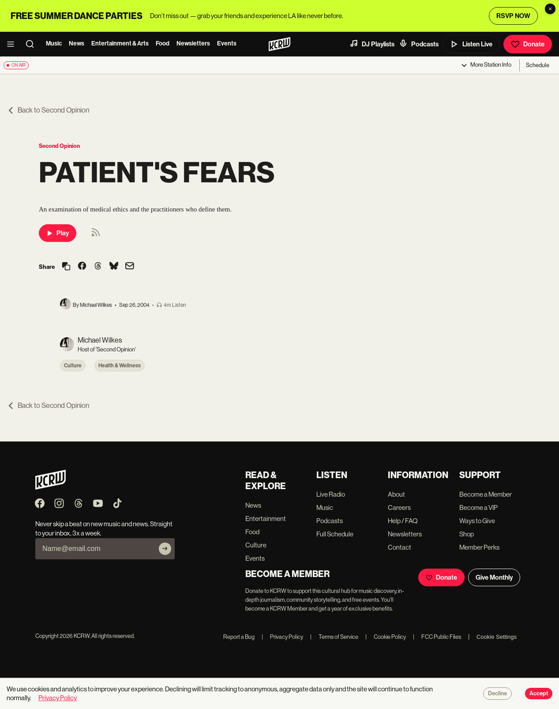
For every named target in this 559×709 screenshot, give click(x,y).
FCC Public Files (437, 637)
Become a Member (485, 494)
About (396, 494)
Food (162, 43)
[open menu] (13, 44)
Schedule (537, 65)
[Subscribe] (165, 549)
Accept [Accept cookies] (538, 693)
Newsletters (193, 43)
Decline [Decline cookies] (497, 693)
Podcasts (419, 43)
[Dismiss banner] (550, 9)
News (76, 43)
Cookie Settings (496, 637)
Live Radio (330, 494)
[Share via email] (129, 267)
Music (54, 43)
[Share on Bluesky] (113, 266)
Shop (466, 534)
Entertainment (265, 518)
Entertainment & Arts (120, 43)
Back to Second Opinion (48, 110)
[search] (32, 44)
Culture (73, 365)
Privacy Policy (282, 637)
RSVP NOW (513, 16)
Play (57, 233)
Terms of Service (334, 637)
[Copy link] (66, 267)
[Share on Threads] (98, 266)
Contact (399, 547)
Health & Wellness (119, 365)
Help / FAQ (403, 520)
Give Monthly (494, 577)
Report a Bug (239, 637)
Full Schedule (334, 534)
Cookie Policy (385, 637)
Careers (399, 507)
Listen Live (471, 44)
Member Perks (479, 547)
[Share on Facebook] (82, 266)
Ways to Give (477, 520)
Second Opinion (59, 146)
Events (226, 43)
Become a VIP (478, 507)
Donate (527, 44)
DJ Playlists (371, 43)
